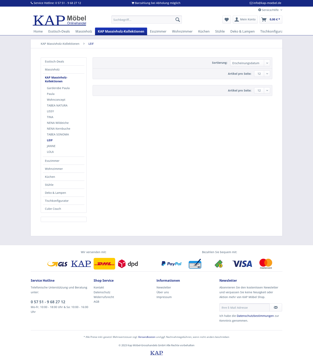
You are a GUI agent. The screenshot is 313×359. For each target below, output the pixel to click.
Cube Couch (53, 209)
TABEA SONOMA (58, 134)
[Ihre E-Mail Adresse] (244, 307)
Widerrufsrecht (104, 297)
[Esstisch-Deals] (59, 31)
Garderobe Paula (58, 88)
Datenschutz (102, 292)
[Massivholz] (84, 31)
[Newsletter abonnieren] (275, 307)
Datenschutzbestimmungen (255, 316)
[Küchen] (203, 31)
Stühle (49, 185)
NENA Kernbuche (58, 128)
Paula (50, 94)
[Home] (38, 31)
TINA (50, 117)
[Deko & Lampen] (243, 31)
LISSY (50, 111)
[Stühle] (220, 31)
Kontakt (99, 287)
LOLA (50, 152)
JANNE (51, 146)
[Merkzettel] (226, 20)
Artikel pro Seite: (239, 74)
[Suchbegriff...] (146, 20)
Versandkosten (147, 337)
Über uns (162, 292)
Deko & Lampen (55, 193)
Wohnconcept (56, 99)
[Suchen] (177, 20)
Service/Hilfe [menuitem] (268, 10)
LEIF (50, 140)
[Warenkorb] (271, 20)
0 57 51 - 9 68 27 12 (48, 301)
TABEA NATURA (57, 105)
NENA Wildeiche (58, 123)
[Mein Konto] (245, 20)
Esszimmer (52, 161)
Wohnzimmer (54, 169)
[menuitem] (146, 21)
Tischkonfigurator (57, 201)
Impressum (164, 297)
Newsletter (163, 287)
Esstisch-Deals (54, 61)
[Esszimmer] (158, 31)
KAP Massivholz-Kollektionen (56, 79)
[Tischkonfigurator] (274, 31)
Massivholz (52, 69)
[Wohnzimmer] (182, 31)
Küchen (50, 177)
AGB (96, 301)
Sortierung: (219, 63)
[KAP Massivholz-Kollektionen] (121, 31)
